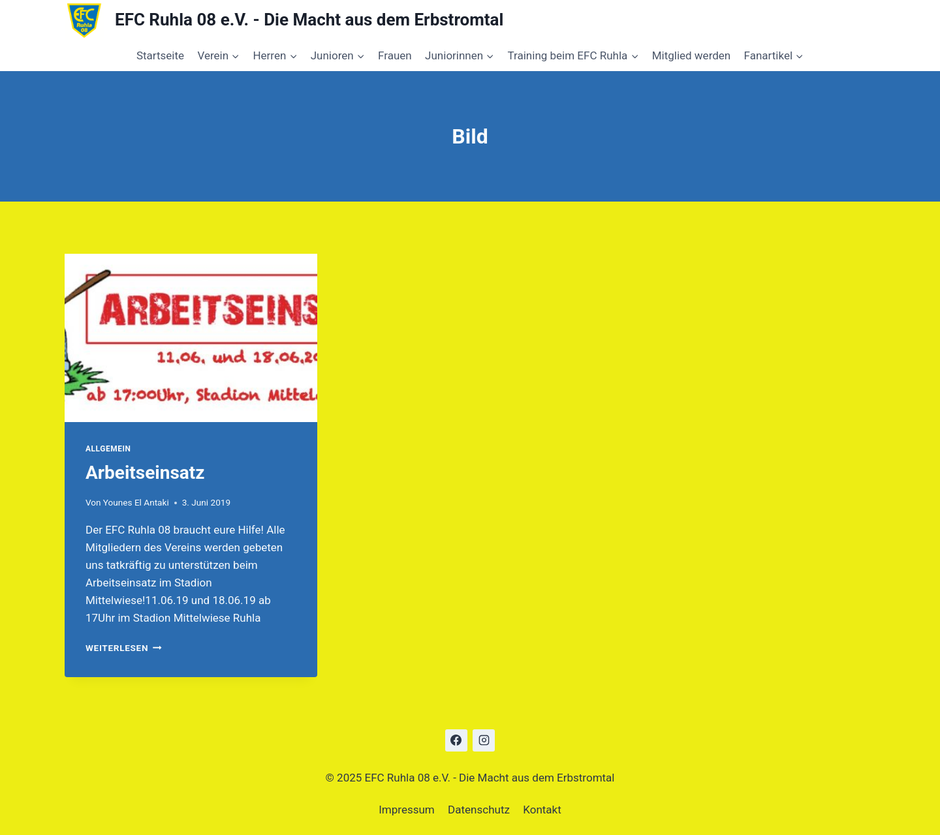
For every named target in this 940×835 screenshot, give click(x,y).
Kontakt (542, 809)
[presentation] (191, 338)
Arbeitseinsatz (145, 472)
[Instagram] (484, 740)
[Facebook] (456, 740)
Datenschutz (479, 809)
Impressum (407, 809)
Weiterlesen (124, 648)
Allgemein (108, 448)
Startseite (160, 55)
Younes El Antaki (136, 502)
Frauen (395, 55)
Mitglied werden (691, 55)
